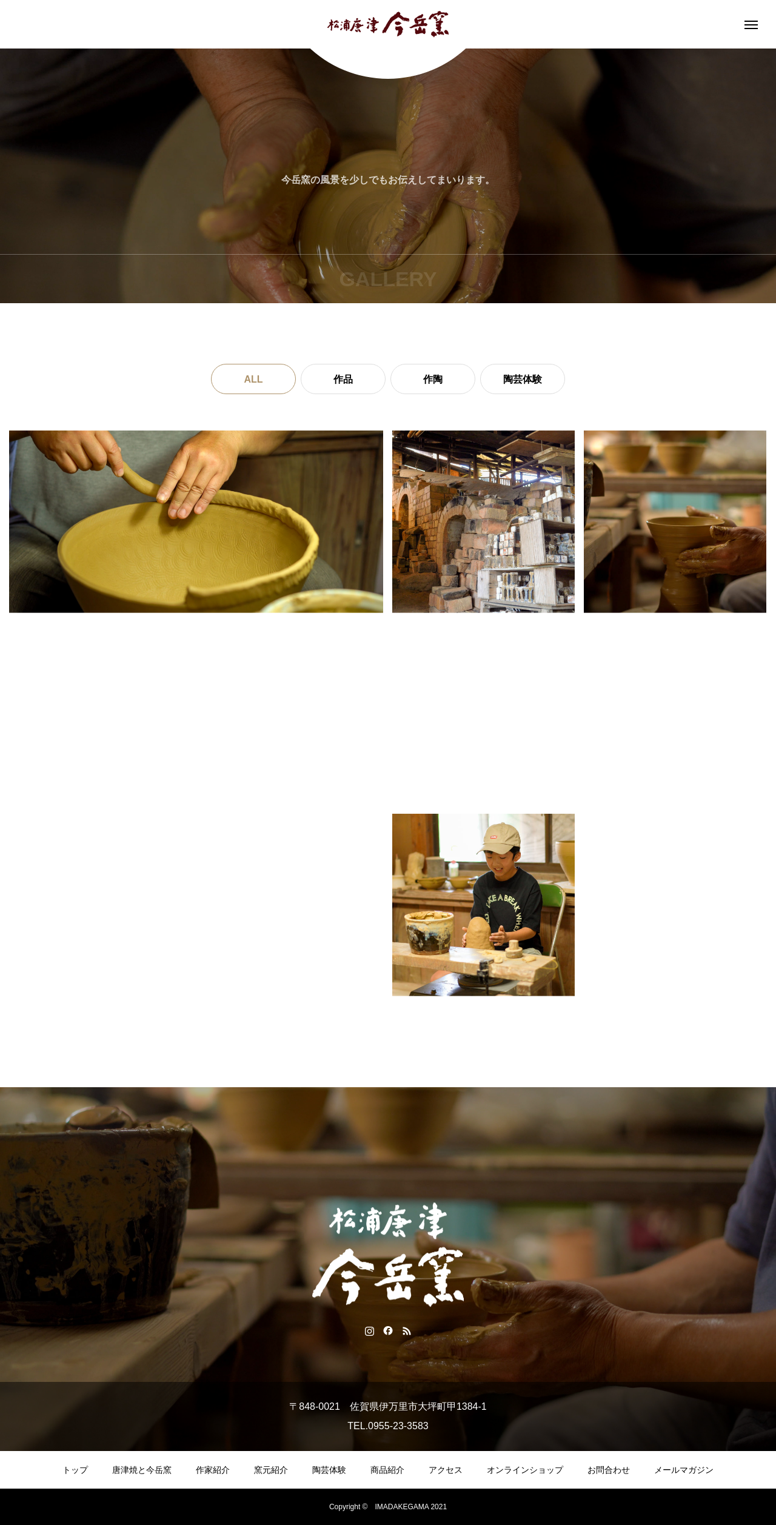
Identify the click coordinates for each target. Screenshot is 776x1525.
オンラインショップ (525, 1470)
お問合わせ (608, 1470)
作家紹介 (213, 1470)
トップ (75, 1470)
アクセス (446, 1470)
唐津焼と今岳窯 (142, 1470)
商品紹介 (387, 1470)
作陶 (433, 379)
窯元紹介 (271, 1470)
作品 (343, 379)
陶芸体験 (522, 379)
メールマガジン (684, 1470)
